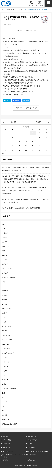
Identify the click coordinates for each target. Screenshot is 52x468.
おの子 (4, 237)
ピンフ (4, 397)
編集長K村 (5, 419)
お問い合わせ (31, 460)
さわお (4, 304)
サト (3, 375)
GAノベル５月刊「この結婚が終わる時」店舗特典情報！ (21, 208)
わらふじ (5, 411)
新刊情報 (5, 436)
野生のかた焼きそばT (9, 424)
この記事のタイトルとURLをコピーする (25, 30)
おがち (4, 255)
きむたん (5, 273)
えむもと (5, 357)
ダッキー (5, 379)
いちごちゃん (6, 308)
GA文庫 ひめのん (8, 339)
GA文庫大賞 (6, 443)
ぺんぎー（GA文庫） (9, 277)
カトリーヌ (6, 362)
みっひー (14, 24)
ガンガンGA (31, 447)
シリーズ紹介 (7, 440)
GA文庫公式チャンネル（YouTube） (37, 451)
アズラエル (6, 348)
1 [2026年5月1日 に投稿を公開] (32, 132)
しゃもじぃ (6, 335)
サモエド (5, 233)
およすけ (5, 313)
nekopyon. (5, 344)
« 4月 (4, 153)
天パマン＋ (6, 242)
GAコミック (6, 447)
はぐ (3, 393)
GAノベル (31, 443)
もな (3, 406)
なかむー (5, 295)
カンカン (5, 331)
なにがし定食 (6, 326)
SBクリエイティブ (7, 451)
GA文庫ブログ (32, 440)
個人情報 (5, 460)
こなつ (4, 371)
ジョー (4, 299)
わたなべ (5, 224)
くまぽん (5, 366)
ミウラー (5, 286)
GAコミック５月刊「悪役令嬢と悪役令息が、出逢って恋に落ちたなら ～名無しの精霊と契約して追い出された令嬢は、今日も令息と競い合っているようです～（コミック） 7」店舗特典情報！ (26, 179)
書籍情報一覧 (32, 436)
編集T (4, 251)
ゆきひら (5, 264)
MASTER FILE (31, 454)
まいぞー (5, 402)
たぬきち (5, 384)
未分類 (4, 415)
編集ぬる (5, 291)
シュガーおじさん (8, 353)
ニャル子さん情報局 (9, 388)
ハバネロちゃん (7, 268)
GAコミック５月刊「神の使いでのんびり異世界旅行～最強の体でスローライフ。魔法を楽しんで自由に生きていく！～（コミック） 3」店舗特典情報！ (25, 190)
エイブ (4, 228)
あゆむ (4, 259)
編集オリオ (6, 246)
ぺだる (4, 282)
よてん (4, 317)
